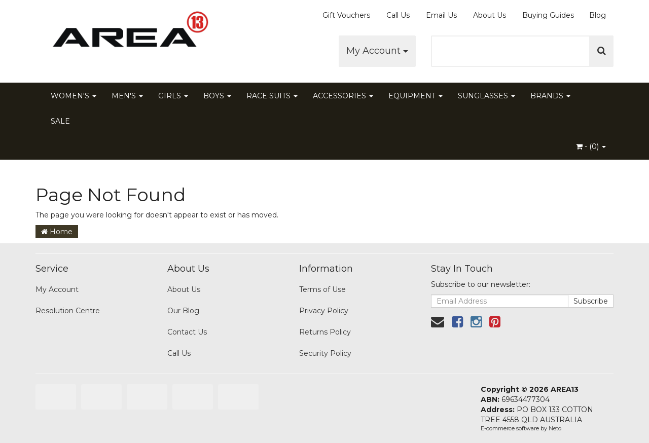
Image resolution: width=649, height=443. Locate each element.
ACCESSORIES (343, 95)
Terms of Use (322, 289)
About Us (489, 15)
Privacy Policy (323, 310)
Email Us (441, 15)
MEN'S (127, 95)
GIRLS (173, 95)
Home (57, 231)
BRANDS (550, 95)
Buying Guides (548, 15)
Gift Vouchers (346, 15)
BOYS (217, 95)
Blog (597, 15)
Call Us (398, 15)
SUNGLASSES (486, 95)
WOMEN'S (73, 95)
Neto (555, 428)
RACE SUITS (272, 95)
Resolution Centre (67, 310)
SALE (60, 121)
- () (591, 146)
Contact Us (187, 332)
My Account (377, 50)
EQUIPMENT (415, 95)
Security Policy (325, 353)
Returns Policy (325, 332)
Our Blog (183, 310)
